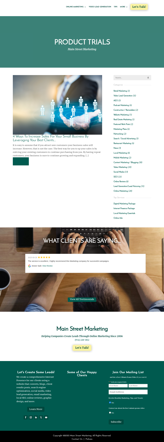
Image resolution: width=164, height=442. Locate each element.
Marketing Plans (120, 127)
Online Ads (118, 216)
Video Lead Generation (100, 7)
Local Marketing (120, 151)
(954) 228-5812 (82, 337)
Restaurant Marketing (122, 141)
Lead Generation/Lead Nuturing (127, 184)
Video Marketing (120, 165)
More (122, 7)
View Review (47, 264)
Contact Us (77, 437)
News (116, 146)
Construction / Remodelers (124, 108)
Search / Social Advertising (125, 136)
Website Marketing (121, 113)
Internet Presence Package (124, 206)
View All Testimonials (82, 297)
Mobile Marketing (121, 155)
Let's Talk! (82, 345)
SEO (116, 174)
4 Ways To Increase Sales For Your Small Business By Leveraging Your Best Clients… (50, 136)
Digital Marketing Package (124, 202)
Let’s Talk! (139, 6)
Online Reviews (120, 179)
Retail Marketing (120, 89)
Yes (112, 400)
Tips (115, 7)
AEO (116, 98)
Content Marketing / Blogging (126, 160)
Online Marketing (75, 7)
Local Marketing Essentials (124, 211)
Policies (89, 437)
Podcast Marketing (121, 103)
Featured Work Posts (122, 122)
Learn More (35, 406)
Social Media (119, 170)
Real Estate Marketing (123, 117)
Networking (118, 132)
